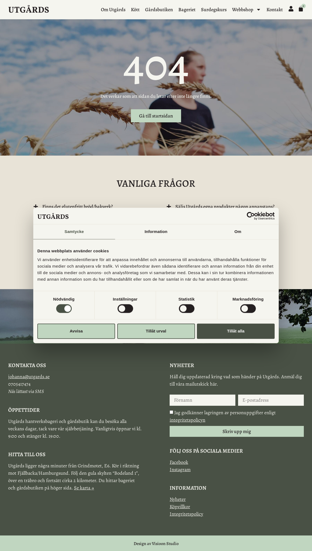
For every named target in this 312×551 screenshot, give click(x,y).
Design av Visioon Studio (156, 544)
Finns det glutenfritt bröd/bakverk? (77, 206)
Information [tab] (156, 231)
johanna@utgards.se (29, 376)
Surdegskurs (214, 9)
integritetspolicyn (187, 420)
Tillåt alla (236, 331)
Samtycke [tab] (74, 231)
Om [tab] (237, 231)
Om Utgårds (113, 9)
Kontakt (274, 9)
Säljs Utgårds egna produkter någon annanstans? (225, 206)
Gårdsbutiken (159, 9)
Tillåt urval (156, 331)
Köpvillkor (180, 506)
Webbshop (246, 9)
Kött (135, 9)
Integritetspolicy (186, 514)
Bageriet (187, 9)
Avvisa (76, 331)
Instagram (180, 469)
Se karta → (84, 488)
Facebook (179, 462)
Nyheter (178, 499)
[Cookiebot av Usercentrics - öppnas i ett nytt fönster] (251, 216)
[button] (89, 206)
